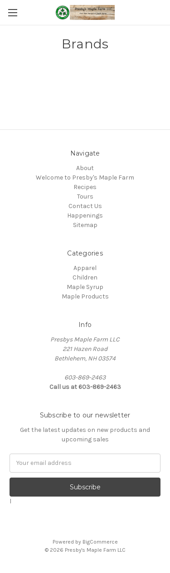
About (85, 168)
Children (85, 277)
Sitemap (85, 225)
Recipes (85, 187)
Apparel (85, 268)
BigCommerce (100, 542)
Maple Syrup (85, 287)
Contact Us (85, 206)
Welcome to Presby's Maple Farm (85, 177)
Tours (85, 196)
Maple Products (85, 296)
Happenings (85, 215)
